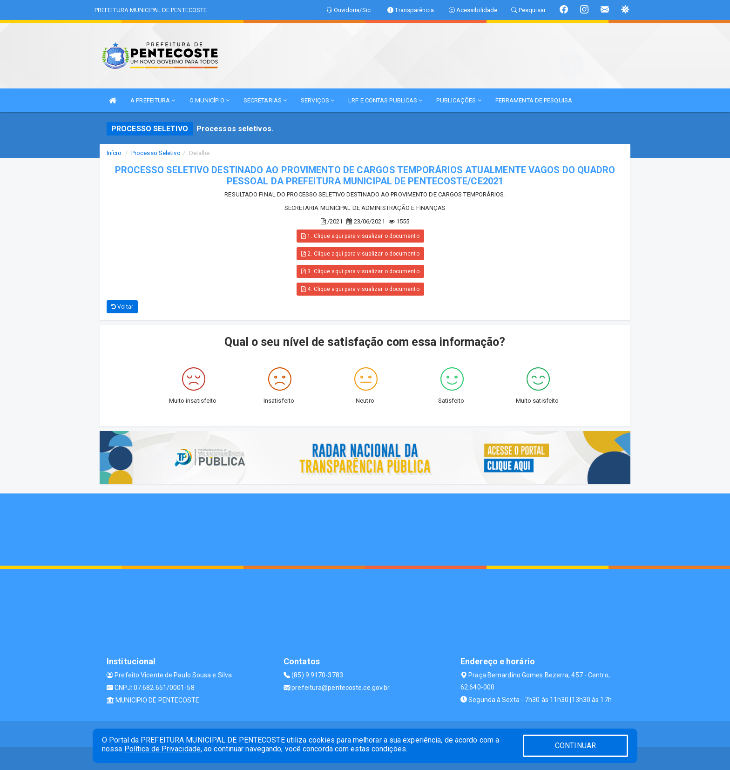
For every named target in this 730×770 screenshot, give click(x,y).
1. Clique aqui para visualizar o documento (360, 236)
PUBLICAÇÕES (458, 100)
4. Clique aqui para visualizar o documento (360, 289)
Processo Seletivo (156, 152)
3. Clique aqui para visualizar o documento (360, 271)
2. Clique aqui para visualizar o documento (360, 253)
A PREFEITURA (152, 100)
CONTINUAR (575, 745)
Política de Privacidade (162, 748)
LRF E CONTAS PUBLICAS (385, 100)
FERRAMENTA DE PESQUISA (533, 100)
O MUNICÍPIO (209, 100)
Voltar (122, 307)
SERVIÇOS (317, 100)
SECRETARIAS (265, 100)
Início (114, 152)
